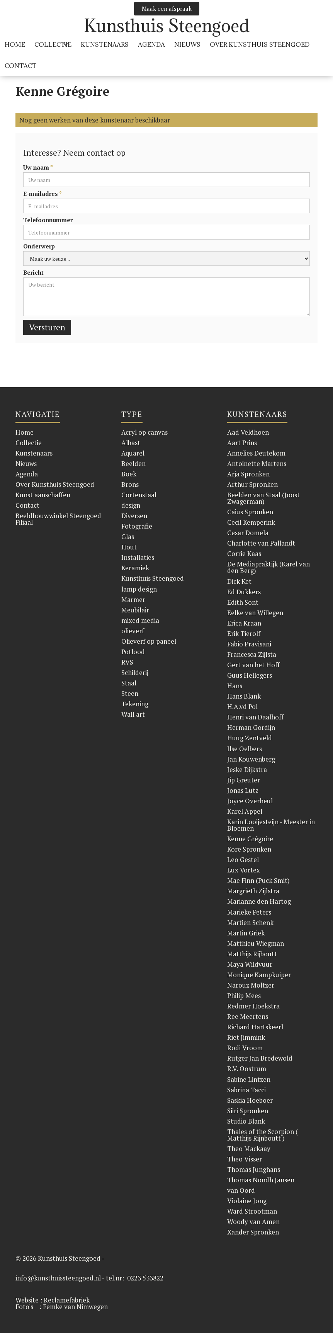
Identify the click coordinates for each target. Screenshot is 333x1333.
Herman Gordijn (251, 727)
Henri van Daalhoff (255, 717)
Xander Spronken (253, 1232)
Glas (127, 536)
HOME (15, 44)
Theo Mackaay (248, 1148)
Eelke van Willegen (255, 612)
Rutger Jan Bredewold (259, 1058)
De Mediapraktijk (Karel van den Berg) (268, 567)
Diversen (134, 515)
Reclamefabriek (67, 1300)
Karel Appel (244, 811)
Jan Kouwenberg (251, 759)
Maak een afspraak (167, 8)
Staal (128, 683)
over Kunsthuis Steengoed (259, 44)
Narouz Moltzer (250, 985)
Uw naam (38, 167)
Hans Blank (244, 696)
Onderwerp (39, 246)
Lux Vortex (243, 870)
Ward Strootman (252, 1211)
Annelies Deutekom (256, 453)
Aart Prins (242, 442)
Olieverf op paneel (148, 641)
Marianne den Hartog (259, 901)
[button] (53, 44)
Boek (128, 474)
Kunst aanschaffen (42, 494)
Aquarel (132, 453)
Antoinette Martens (256, 463)
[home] (167, 25)
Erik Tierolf (243, 633)
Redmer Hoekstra (253, 1006)
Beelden (133, 463)
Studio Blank (246, 1121)
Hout (129, 547)
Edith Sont (242, 602)
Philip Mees (244, 995)
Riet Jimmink (246, 1037)
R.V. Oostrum (246, 1068)
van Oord (241, 1190)
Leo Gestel (243, 859)
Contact (21, 66)
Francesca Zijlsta (251, 654)
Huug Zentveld (249, 738)
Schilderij (134, 672)
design (130, 505)
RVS (127, 662)
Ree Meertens (247, 1016)
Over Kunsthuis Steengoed (54, 484)
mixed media (140, 620)
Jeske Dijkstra (247, 769)
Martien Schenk (250, 922)
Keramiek (135, 567)
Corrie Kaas (244, 553)
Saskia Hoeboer (250, 1100)
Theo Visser (244, 1159)
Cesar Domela (247, 532)
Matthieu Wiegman (255, 943)
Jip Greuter (243, 780)
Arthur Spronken (252, 484)
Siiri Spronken (247, 1110)
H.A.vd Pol (242, 706)
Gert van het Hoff (253, 664)
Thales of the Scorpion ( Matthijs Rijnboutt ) (262, 1134)
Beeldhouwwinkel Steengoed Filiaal (58, 518)
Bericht (33, 272)
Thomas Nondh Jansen (260, 1180)
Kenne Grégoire (250, 838)
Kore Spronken (249, 849)
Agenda (151, 44)
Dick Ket (239, 581)
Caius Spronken (250, 511)
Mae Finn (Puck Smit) (258, 880)
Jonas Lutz (242, 790)
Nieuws (187, 44)
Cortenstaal (138, 494)
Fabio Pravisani (249, 644)
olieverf (132, 630)
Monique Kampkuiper (259, 974)
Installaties (137, 557)
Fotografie (136, 526)
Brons (130, 484)
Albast (130, 442)
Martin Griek (246, 933)
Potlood (133, 651)
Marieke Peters (249, 912)
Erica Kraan (244, 623)
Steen (129, 693)
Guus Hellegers (249, 675)
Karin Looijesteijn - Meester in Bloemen (271, 824)
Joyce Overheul (250, 800)
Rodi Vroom (245, 1047)
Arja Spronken (248, 474)
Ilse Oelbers (244, 748)
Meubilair (135, 610)
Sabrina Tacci (246, 1089)
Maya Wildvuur (249, 964)
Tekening (134, 704)
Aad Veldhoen (248, 432)
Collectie (28, 442)
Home (24, 432)
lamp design (139, 589)
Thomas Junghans (253, 1169)
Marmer (133, 599)
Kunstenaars (34, 453)
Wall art (133, 714)
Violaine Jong (247, 1200)
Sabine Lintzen (248, 1079)
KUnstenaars (105, 44)
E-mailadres (42, 194)
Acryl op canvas (144, 432)
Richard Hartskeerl (255, 1027)
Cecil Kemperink (251, 522)
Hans (234, 685)
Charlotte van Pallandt (261, 543)
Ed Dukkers (244, 591)
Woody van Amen (253, 1221)
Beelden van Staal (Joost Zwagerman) (263, 498)
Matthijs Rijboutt (252, 953)
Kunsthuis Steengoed (152, 578)
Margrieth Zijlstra (253, 891)
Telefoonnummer (48, 220)
